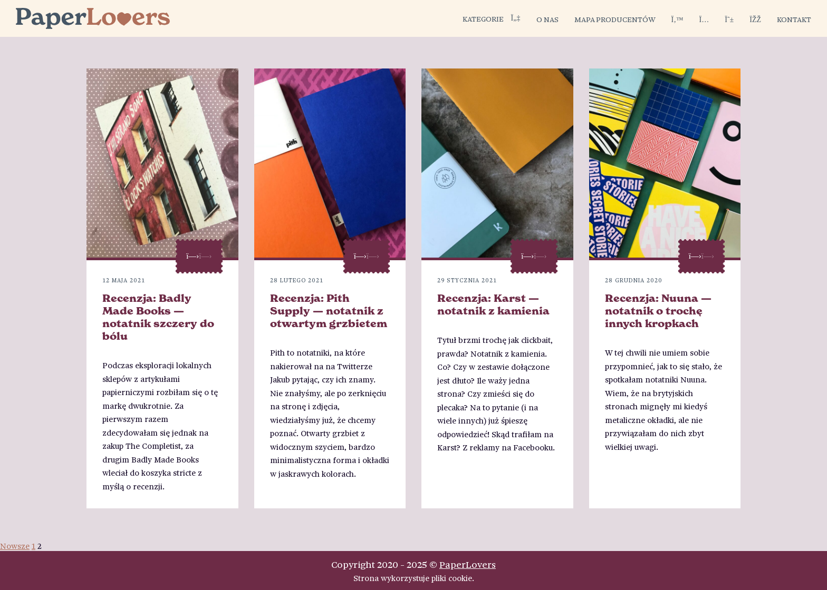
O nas (547, 19)
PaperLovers (467, 564)
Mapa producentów (615, 19)
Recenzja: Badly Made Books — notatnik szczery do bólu (158, 317)
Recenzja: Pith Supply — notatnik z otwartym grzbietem (328, 311)
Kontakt (794, 19)
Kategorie (492, 18)
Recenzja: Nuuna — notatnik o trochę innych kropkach (658, 311)
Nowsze (15, 545)
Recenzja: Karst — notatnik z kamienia (493, 304)
